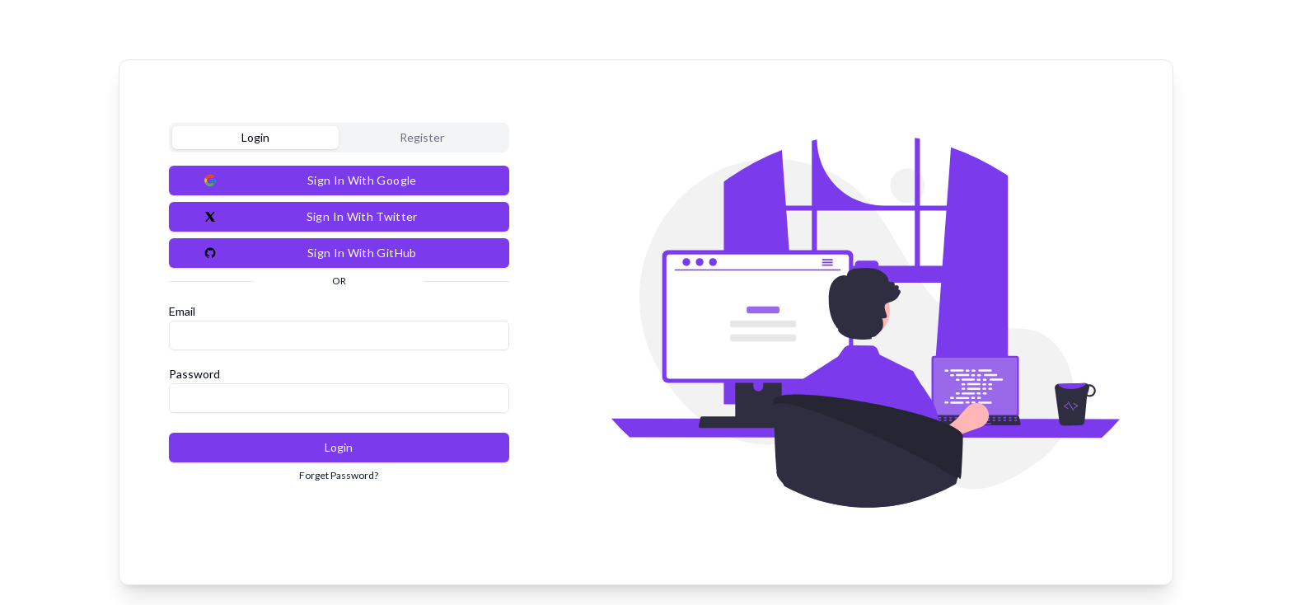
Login (339, 447)
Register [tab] (422, 137)
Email (182, 311)
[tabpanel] (339, 324)
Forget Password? (338, 475)
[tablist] (339, 137)
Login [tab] (255, 137)
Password (194, 374)
